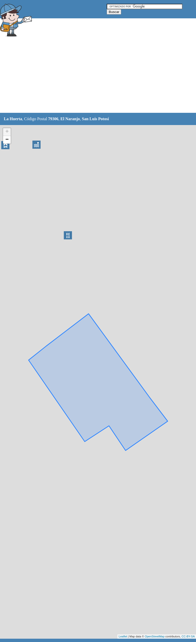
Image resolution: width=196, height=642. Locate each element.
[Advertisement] (93, 75)
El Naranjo (70, 119)
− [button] (7, 140)
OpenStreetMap (155, 636)
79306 (53, 119)
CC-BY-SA (188, 636)
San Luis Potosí (95, 119)
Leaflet (123, 636)
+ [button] (7, 132)
